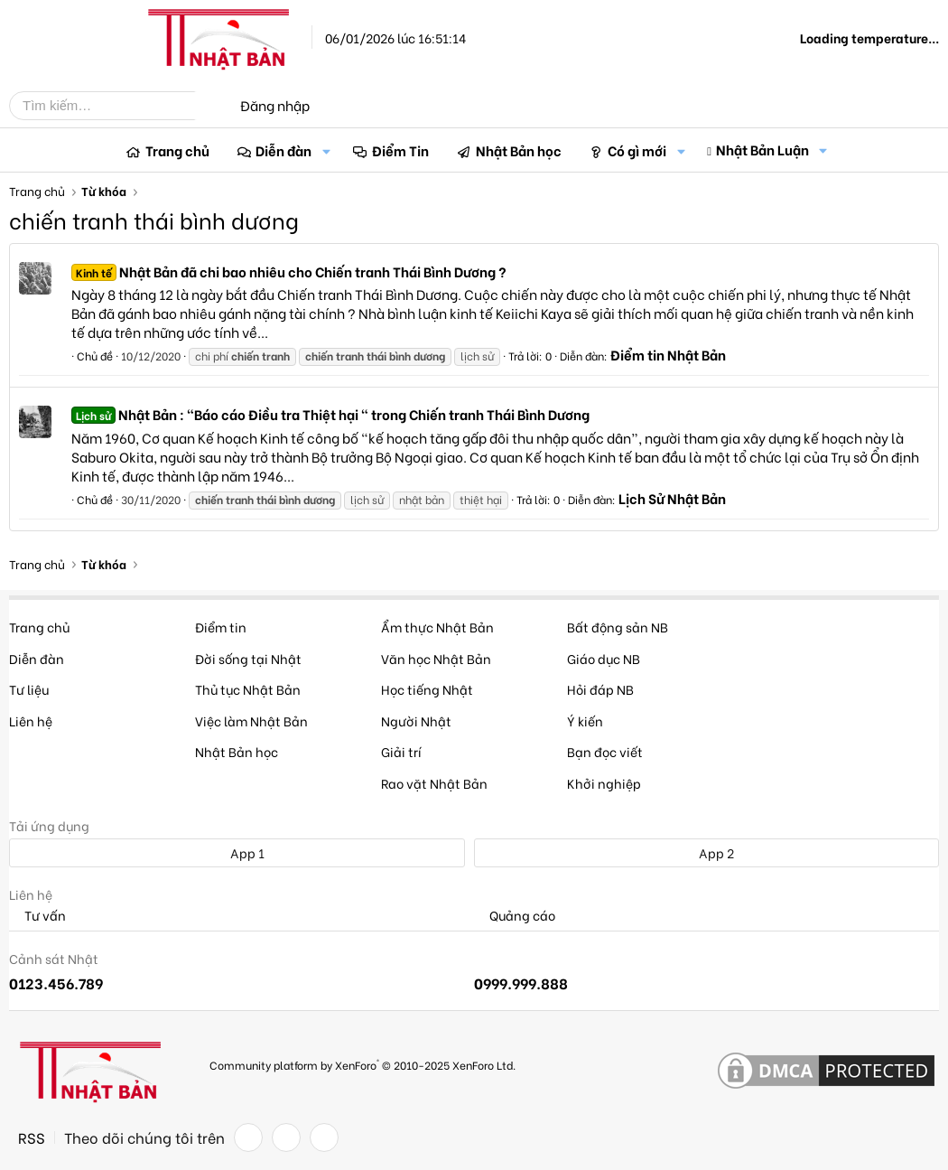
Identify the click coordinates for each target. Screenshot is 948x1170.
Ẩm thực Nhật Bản (437, 626)
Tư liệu (29, 688)
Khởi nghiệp (604, 782)
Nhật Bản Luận (762, 149)
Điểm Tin (400, 150)
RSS (31, 1137)
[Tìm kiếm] (115, 105)
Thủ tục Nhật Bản (248, 688)
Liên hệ (30, 720)
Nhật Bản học (519, 150)
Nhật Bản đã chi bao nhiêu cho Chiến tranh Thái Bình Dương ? (289, 271)
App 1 (237, 852)
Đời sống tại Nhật (248, 658)
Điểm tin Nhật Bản (668, 354)
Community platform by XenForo (362, 1063)
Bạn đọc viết (605, 751)
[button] (326, 150)
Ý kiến (585, 720)
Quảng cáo (514, 915)
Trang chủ (177, 150)
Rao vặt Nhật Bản (434, 782)
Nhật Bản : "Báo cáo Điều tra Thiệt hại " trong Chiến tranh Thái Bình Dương (330, 414)
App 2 (706, 852)
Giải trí (401, 751)
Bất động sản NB (617, 626)
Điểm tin (220, 626)
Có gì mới (637, 150)
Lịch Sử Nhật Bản (672, 498)
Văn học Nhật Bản (436, 658)
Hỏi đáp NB (600, 688)
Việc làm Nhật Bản (251, 720)
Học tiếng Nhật (427, 688)
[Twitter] (286, 1137)
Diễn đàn (283, 150)
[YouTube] (324, 1137)
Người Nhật (416, 720)
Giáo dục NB (603, 658)
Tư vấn (37, 915)
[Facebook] (248, 1137)
